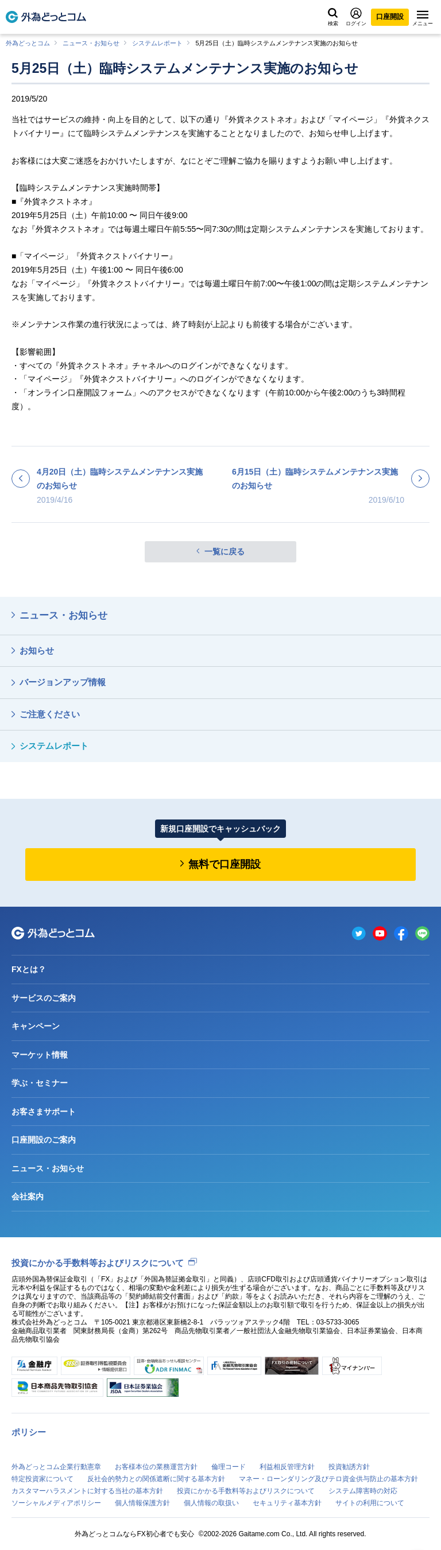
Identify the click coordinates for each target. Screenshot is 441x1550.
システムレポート (157, 43)
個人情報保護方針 (142, 1503)
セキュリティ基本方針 (287, 1503)
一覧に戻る (224, 551)
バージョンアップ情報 (63, 682)
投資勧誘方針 (349, 1467)
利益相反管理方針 (287, 1467)
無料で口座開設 (224, 864)
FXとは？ (28, 969)
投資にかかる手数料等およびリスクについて (97, 1263)
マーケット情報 (39, 1054)
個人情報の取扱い (211, 1503)
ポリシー (28, 1432)
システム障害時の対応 (362, 1491)
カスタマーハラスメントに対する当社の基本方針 (87, 1491)
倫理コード (228, 1467)
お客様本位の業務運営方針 (156, 1467)
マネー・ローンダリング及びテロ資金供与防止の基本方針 (328, 1479)
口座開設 (390, 17)
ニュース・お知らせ (91, 43)
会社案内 (27, 1196)
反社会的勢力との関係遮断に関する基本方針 (156, 1479)
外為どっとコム (28, 43)
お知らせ (37, 650)
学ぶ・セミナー (39, 1082)
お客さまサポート (43, 1111)
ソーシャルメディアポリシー (56, 1503)
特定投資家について (42, 1479)
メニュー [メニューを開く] (422, 18)
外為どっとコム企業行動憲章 (56, 1467)
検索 (333, 17)
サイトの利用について (369, 1503)
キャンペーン (35, 1026)
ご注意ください (50, 714)
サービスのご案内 (43, 998)
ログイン (356, 16)
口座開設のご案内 (43, 1139)
